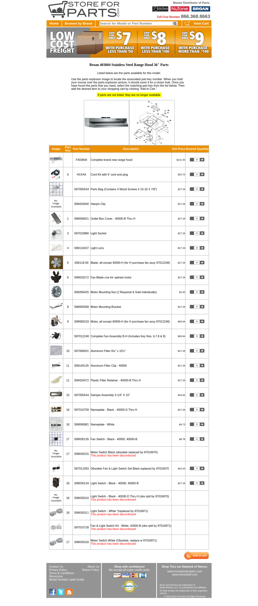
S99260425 (81, 292)
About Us (93, 566)
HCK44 (81, 174)
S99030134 (81, 483)
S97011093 (81, 468)
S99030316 (81, 542)
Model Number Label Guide (66, 579)
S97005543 (81, 189)
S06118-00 (81, 262)
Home (54, 23)
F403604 (81, 159)
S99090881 (81, 424)
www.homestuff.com (185, 574)
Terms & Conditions (61, 573)
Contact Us (56, 566)
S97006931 (81, 350)
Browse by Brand (78, 23)
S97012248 (81, 336)
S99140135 (81, 365)
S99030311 (81, 512)
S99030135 (81, 439)
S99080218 (81, 321)
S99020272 (81, 277)
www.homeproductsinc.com (184, 571)
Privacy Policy (58, 569)
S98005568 (81, 306)
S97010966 (81, 233)
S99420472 (81, 380)
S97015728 (81, 527)
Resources (56, 576)
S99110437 (81, 248)
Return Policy (90, 569)
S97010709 (81, 409)
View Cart (196, 23)
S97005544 (81, 395)
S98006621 (81, 218)
